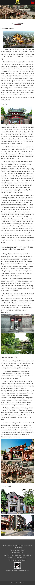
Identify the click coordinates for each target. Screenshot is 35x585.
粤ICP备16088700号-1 (17, 583)
